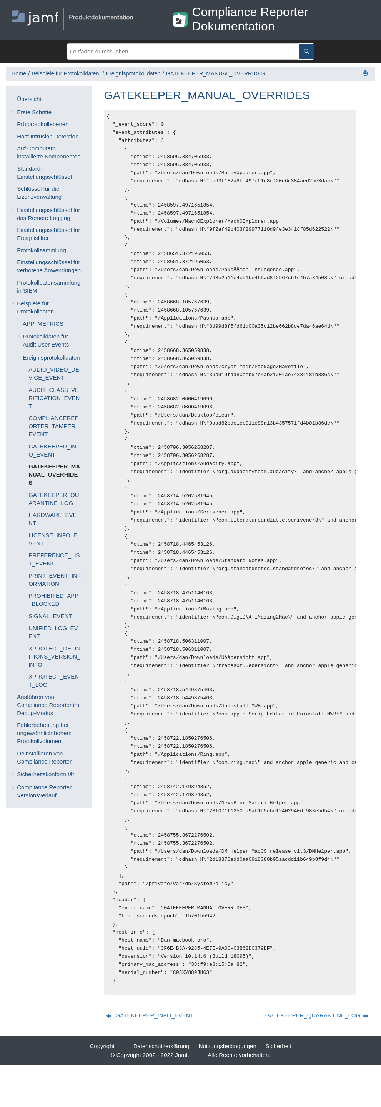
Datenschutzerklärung (161, 1088)
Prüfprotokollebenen (42, 124)
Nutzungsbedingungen (227, 1088)
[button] (14, 99)
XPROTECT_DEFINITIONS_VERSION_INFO (54, 656)
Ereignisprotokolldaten (133, 73)
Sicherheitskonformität (45, 774)
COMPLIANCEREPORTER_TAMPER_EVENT (53, 426)
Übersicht (29, 99)
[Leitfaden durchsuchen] (306, 51)
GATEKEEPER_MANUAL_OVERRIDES (215, 73)
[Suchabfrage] (190, 51)
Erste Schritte (34, 112)
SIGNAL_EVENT (50, 616)
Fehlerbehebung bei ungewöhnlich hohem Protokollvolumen (44, 733)
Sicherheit (278, 1088)
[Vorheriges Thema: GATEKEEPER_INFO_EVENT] (150, 1057)
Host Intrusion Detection (47, 136)
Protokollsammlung (41, 250)
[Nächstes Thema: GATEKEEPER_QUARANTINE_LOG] (317, 1057)
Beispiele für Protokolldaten (66, 73)
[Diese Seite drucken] (366, 73)
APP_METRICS (43, 323)
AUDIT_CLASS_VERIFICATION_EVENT (54, 398)
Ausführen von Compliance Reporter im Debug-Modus (48, 705)
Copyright (102, 1088)
